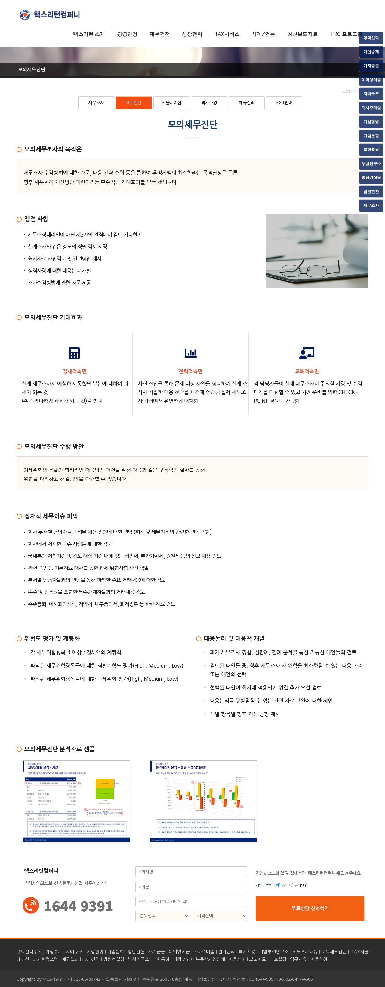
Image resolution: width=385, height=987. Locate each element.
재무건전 (159, 34)
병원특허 (160, 959)
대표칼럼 (278, 959)
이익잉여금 (179, 951)
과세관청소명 (45, 959)
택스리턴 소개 (89, 34)
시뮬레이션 (171, 103)
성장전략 (192, 34)
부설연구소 (371, 163)
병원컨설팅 (113, 959)
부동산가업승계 (210, 959)
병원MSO (182, 959)
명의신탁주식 (29, 951)
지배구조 (74, 951)
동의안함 (301, 885)
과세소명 (209, 103)
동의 (285, 885)
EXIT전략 (284, 103)
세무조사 (96, 103)
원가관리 (226, 951)
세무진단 (134, 103)
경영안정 (127, 34)
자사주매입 (203, 951)
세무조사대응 (305, 951)
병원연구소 (138, 959)
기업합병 (95, 951)
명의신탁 (371, 37)
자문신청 (318, 959)
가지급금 (156, 951)
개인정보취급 (266, 885)
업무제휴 (298, 959)
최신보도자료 (302, 34)
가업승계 (53, 951)
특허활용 (247, 951)
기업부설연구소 (273, 951)
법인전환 (136, 951)
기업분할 (115, 951)
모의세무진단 (333, 951)
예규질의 (246, 103)
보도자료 (257, 959)
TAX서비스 (227, 34)
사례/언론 (263, 34)
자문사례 (237, 959)
